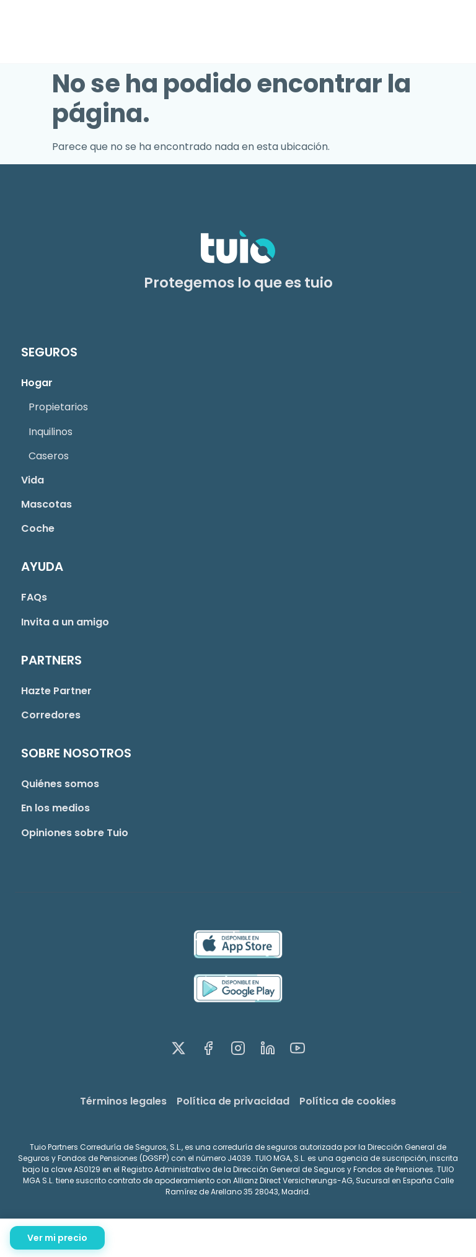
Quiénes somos (60, 784)
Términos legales (123, 1101)
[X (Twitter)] (178, 1051)
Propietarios (58, 407)
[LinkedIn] (267, 1051)
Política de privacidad (233, 1101)
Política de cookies (347, 1101)
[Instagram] (238, 1051)
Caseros (49, 456)
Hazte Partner (56, 691)
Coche (38, 528)
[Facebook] (208, 1051)
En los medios (55, 808)
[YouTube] (297, 1051)
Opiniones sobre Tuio (74, 833)
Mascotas (46, 504)
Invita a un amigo (65, 622)
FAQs (34, 597)
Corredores (51, 715)
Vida (32, 480)
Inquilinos (51, 432)
